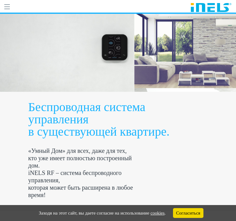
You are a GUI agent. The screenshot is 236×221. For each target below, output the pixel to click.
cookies (158, 213)
